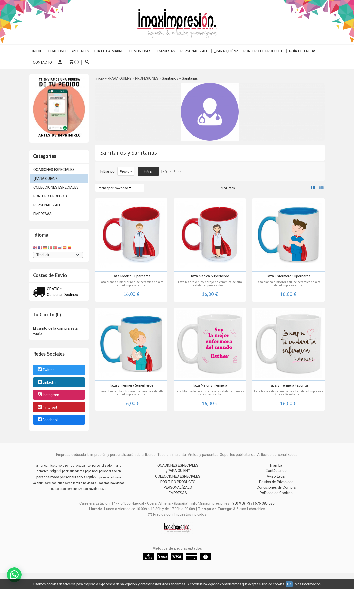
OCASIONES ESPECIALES (68, 51)
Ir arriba (276, 465)
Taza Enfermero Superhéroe (288, 276)
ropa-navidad (105, 477)
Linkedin (46, 382)
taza (103, 489)
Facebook (48, 420)
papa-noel (91, 471)
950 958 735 (242, 503)
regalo (90, 476)
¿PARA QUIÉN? (226, 51)
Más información (308, 584)
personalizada (47, 477)
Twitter (45, 370)
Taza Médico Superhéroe (131, 276)
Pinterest (47, 407)
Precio (124, 171)
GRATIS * (54, 289)
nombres (43, 471)
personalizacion (110, 471)
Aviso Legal (276, 476)
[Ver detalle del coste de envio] (40, 292)
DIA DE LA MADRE (108, 51)
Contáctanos (276, 470)
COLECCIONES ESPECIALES (56, 187)
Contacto (42, 62)
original (55, 471)
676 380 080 (265, 503)
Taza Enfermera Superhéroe (131, 385)
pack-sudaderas (73, 471)
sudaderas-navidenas (110, 483)
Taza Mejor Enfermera (209, 385)
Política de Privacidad (276, 482)
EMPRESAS (166, 51)
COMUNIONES (140, 51)
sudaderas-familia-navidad (76, 483)
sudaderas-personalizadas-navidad (75, 489)
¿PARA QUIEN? (45, 178)
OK (289, 584)
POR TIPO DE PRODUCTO (263, 51)
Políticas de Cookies (276, 493)
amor (39, 465)
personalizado (71, 477)
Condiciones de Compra (276, 487)
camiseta (50, 465)
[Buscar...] (87, 62)
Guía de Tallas (302, 51)
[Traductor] (58, 255)
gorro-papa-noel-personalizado (91, 465)
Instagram (48, 395)
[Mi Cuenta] (60, 62)
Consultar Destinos (62, 294)
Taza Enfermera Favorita (288, 385)
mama (117, 465)
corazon (64, 465)
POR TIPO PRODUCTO (51, 196)
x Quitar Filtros (172, 171)
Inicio (37, 51)
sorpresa (50, 483)
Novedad (121, 188)
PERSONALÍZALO (194, 51)
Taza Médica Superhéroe (209, 276)
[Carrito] (73, 62)
